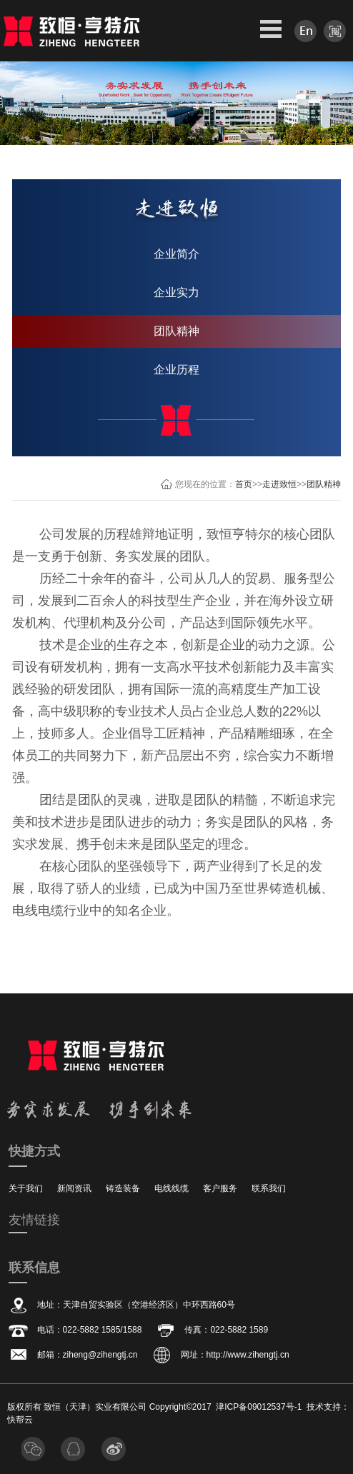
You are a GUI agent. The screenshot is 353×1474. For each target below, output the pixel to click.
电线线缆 (171, 1188)
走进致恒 (279, 484)
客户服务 (220, 1188)
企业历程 (176, 370)
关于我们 (26, 1188)
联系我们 (269, 1188)
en (305, 31)
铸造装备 (123, 1188)
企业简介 (176, 254)
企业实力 (176, 292)
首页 (243, 484)
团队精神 (176, 331)
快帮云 (20, 1420)
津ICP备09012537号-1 (259, 1407)
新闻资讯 (74, 1188)
